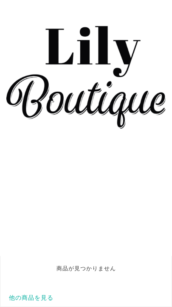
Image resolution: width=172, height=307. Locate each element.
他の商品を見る (31, 297)
